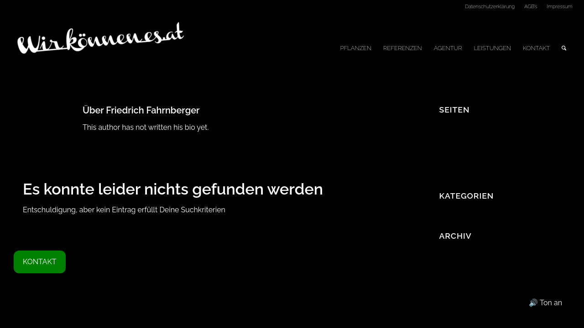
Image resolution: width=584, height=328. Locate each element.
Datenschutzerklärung (490, 7)
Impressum (560, 7)
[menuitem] (490, 7)
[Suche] (564, 48)
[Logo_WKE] (102, 48)
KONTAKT (40, 261)
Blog (446, 135)
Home (449, 159)
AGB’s (530, 7)
